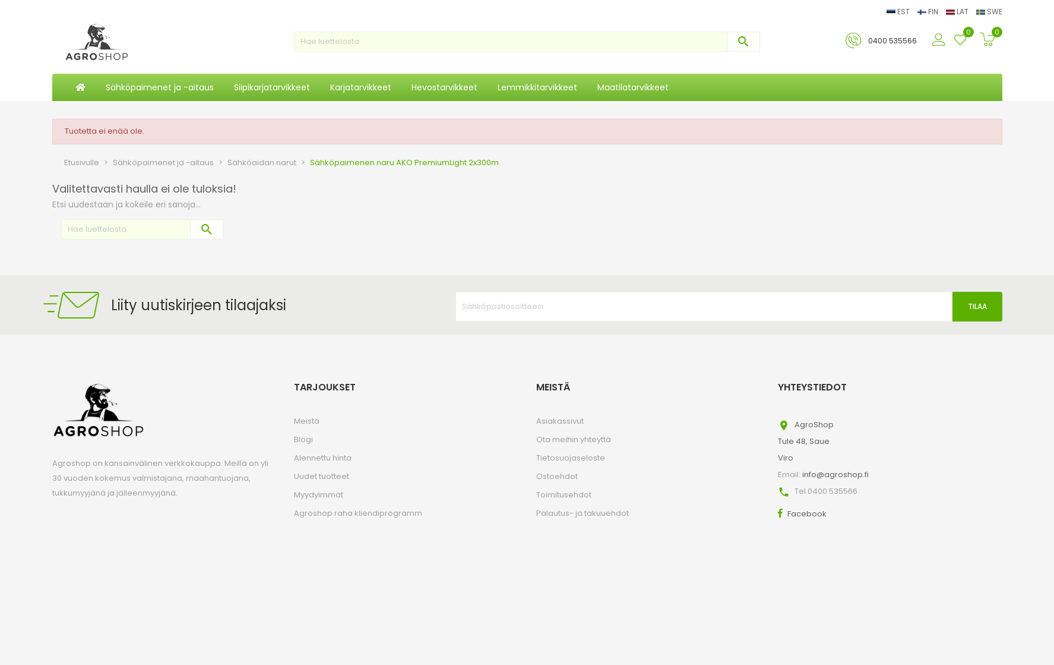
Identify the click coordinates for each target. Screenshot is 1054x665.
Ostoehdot (557, 476)
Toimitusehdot (563, 494)
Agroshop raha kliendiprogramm (358, 513)
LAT (958, 12)
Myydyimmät (318, 494)
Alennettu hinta (323, 458)
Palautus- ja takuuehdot (582, 513)
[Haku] (527, 41)
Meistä (306, 421)
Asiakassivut (560, 421)
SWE (989, 12)
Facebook (807, 513)
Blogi (303, 439)
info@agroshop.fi (835, 474)
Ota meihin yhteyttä (573, 439)
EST (899, 12)
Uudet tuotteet (321, 476)
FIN (928, 12)
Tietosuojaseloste (570, 458)
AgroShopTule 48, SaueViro (806, 441)
